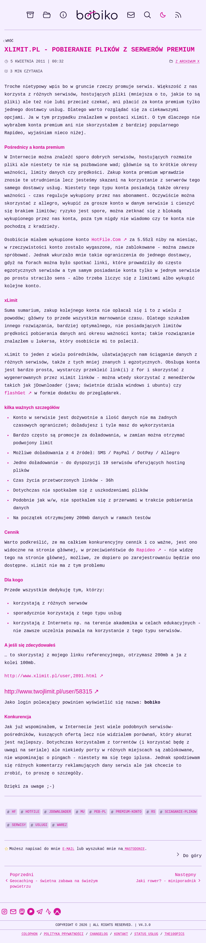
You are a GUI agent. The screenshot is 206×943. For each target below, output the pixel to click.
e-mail (68, 849)
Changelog (99, 934)
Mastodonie (134, 849)
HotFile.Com (109, 240)
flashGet (18, 393)
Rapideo (148, 550)
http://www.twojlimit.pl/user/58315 (51, 691)
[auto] (162, 14)
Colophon (30, 934)
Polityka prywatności (64, 934)
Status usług (146, 934)
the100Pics (174, 934)
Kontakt (121, 934)
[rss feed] (178, 14)
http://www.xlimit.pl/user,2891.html (53, 676)
